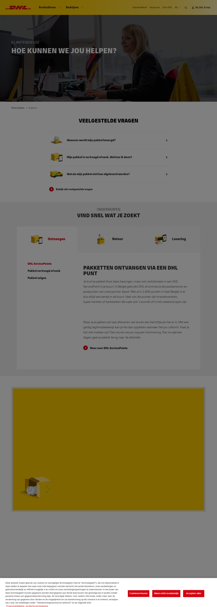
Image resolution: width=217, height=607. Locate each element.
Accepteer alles (193, 595)
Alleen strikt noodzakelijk (166, 595)
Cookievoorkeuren (138, 595)
